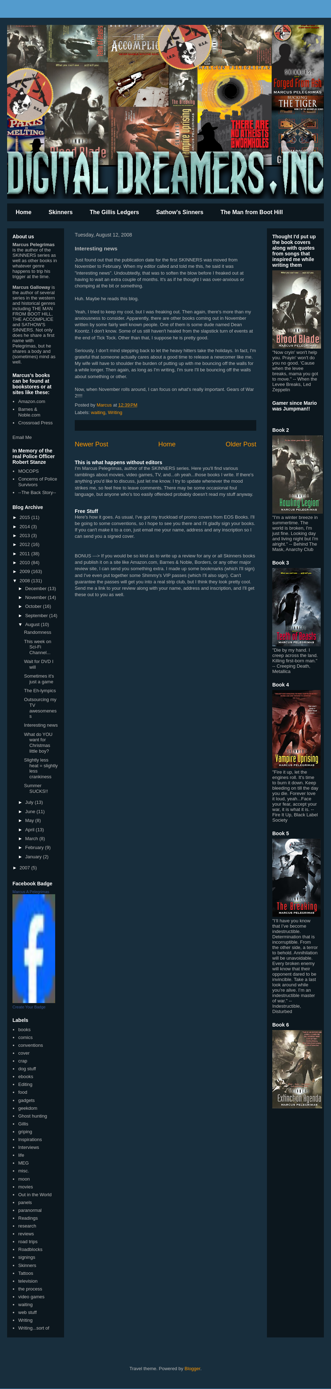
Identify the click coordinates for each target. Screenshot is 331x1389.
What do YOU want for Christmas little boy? (38, 743)
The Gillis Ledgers (114, 212)
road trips (27, 1241)
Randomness (37, 632)
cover (24, 1053)
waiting (98, 412)
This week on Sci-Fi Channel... (37, 647)
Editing (25, 1084)
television (27, 1281)
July (30, 802)
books (24, 1029)
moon (24, 1179)
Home (23, 212)
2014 (25, 526)
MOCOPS (28, 471)
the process (30, 1289)
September (37, 615)
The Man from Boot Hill (251, 212)
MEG (23, 1163)
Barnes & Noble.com (29, 412)
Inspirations (30, 1139)
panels (25, 1202)
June (31, 811)
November (36, 597)
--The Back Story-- (37, 492)
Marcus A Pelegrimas (30, 892)
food (22, 1092)
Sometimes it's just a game (39, 678)
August (33, 624)
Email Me (22, 437)
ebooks (25, 1076)
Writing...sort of (33, 1328)
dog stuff (27, 1068)
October (34, 606)
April (30, 829)
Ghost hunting (32, 1116)
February (35, 847)
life (21, 1155)
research (27, 1226)
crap (22, 1061)
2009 (25, 571)
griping (25, 1131)
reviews (26, 1233)
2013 (25, 535)
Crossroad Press (35, 422)
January (34, 856)
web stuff (27, 1312)
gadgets (26, 1100)
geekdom (27, 1108)
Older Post (241, 444)
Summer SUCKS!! (36, 788)
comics (25, 1037)
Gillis (23, 1123)
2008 (25, 580)
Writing (115, 412)
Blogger (192, 1368)
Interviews (28, 1147)
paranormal (30, 1210)
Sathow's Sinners (180, 212)
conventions (30, 1045)
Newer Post (91, 444)
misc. (23, 1170)
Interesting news (41, 725)
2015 (25, 517)
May (30, 820)
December (36, 588)
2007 (25, 867)
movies (25, 1186)
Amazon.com (31, 401)
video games (31, 1296)
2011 (25, 553)
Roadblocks (30, 1249)
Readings (28, 1218)
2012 (25, 544)
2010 (25, 562)
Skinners (60, 212)
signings (26, 1257)
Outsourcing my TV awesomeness (40, 708)
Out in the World (35, 1194)
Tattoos (25, 1273)
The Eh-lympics (40, 690)
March (32, 838)
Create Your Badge (29, 1007)
